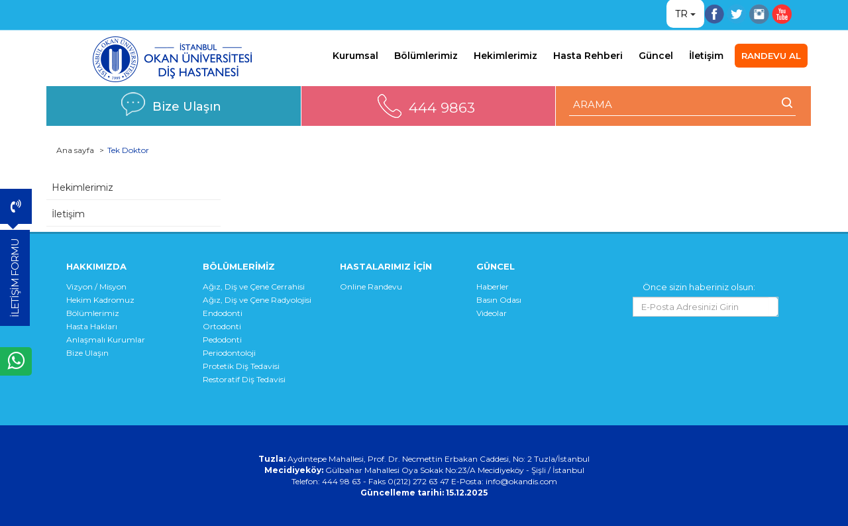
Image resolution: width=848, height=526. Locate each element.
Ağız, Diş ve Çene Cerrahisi (254, 286)
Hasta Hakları (91, 326)
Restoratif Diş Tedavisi (244, 379)
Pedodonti (222, 339)
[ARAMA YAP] (682, 104)
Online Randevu (371, 286)
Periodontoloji (229, 353)
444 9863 (442, 107)
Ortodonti (222, 326)
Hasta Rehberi (588, 56)
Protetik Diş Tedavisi (241, 366)
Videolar (491, 313)
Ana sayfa (75, 150)
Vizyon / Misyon (96, 286)
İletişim (706, 56)
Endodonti (222, 313)
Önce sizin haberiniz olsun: (699, 287)
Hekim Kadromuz (100, 300)
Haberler (492, 286)
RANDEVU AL (771, 55)
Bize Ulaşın (186, 106)
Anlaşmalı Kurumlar (105, 339)
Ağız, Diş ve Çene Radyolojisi (257, 300)
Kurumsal (355, 56)
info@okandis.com (521, 481)
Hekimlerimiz (505, 56)
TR (681, 14)
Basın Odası (498, 300)
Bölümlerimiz (426, 56)
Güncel (656, 56)
